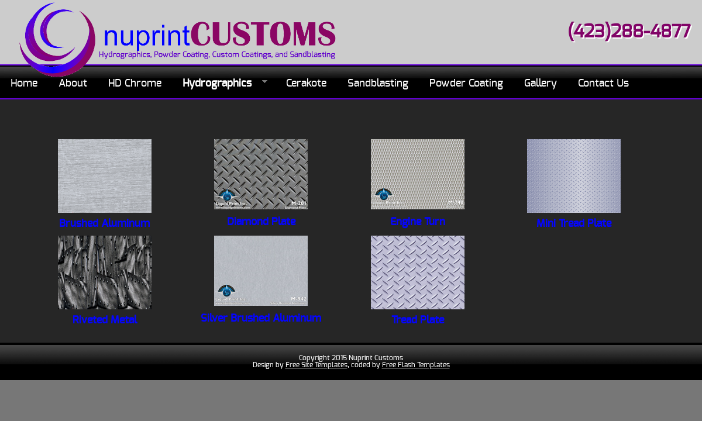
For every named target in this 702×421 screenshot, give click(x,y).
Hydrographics (219, 83)
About (72, 83)
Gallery (540, 83)
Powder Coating (466, 83)
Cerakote (306, 83)
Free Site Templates (316, 364)
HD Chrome (134, 83)
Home (24, 83)
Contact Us (603, 83)
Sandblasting (377, 83)
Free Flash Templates (416, 364)
